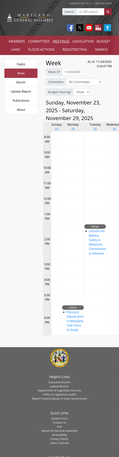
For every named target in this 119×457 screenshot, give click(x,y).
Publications (21, 100)
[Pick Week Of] (72, 71)
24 (73, 129)
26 (114, 129)
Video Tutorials (59, 443)
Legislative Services (79, 3)
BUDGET (103, 41)
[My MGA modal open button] (97, 27)
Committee (56, 82)
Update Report (21, 91)
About (21, 110)
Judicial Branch (59, 386)
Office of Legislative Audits (59, 394)
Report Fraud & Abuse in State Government (59, 398)
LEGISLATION (83, 41)
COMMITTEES (39, 41)
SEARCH (101, 49)
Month (20, 82)
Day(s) (21, 64)
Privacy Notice (59, 439)
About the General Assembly (59, 430)
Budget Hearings (59, 92)
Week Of (54, 72)
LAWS (15, 49)
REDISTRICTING (74, 49)
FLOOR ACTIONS (41, 49)
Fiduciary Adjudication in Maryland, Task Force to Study (75, 321)
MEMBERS (17, 41)
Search (69, 12)
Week (21, 73)
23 (56, 129)
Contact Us (59, 422)
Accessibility (59, 435)
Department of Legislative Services (59, 390)
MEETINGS (61, 41)
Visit (59, 426)
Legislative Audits (102, 3)
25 (95, 129)
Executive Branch (59, 382)
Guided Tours (59, 418)
